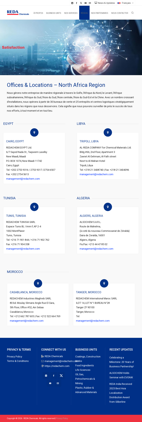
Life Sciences (82, 369)
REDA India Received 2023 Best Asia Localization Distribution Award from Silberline (120, 392)
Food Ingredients (84, 365)
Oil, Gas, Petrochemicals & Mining (85, 379)
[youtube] (86, 3)
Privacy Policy (14, 356)
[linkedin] (72, 3)
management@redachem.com (61, 361)
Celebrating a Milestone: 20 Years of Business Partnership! (121, 362)
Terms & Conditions (18, 361)
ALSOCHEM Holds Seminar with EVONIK (121, 375)
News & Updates (105, 3)
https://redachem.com (57, 366)
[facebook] (77, 3)
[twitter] (81, 3)
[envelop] (90, 3)
